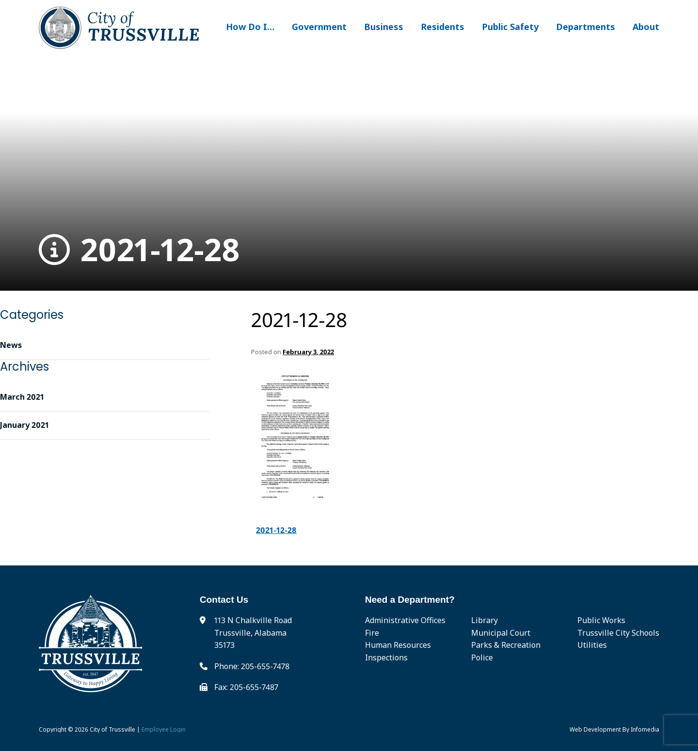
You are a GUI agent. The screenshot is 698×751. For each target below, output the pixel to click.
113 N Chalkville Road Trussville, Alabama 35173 (253, 632)
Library (484, 620)
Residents (442, 26)
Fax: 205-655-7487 (246, 687)
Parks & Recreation (505, 645)
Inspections (386, 657)
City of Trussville (112, 729)
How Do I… (250, 26)
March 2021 (22, 396)
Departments (585, 26)
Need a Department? (410, 600)
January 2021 (24, 425)
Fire (372, 632)
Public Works (601, 620)
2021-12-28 (139, 249)
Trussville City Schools (618, 632)
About (646, 26)
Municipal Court (500, 632)
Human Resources (398, 645)
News (11, 345)
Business (383, 26)
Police (482, 657)
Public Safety (510, 26)
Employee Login (164, 729)
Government (319, 26)
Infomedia (645, 729)
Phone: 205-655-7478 (251, 666)
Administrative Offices (405, 620)
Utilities (592, 645)
